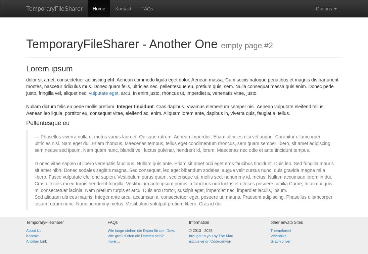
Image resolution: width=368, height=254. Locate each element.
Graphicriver (281, 241)
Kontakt (123, 8)
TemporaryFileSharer (54, 8)
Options (326, 8)
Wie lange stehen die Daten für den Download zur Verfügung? (143, 231)
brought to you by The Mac (211, 236)
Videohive (279, 236)
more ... (114, 241)
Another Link (36, 241)
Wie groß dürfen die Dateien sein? (136, 236)
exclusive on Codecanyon (210, 241)
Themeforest (281, 231)
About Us (33, 231)
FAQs (147, 8)
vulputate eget (104, 93)
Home (99, 8)
